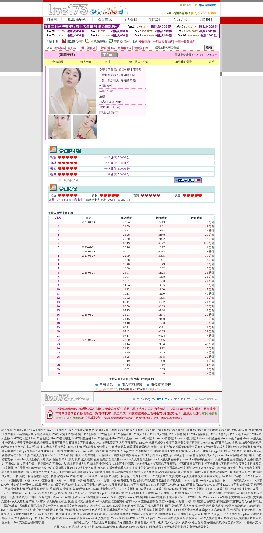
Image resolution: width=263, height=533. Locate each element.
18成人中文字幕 (226, 493)
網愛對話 (132, 446)
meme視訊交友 (250, 497)
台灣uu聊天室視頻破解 (245, 430)
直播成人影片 (13, 463)
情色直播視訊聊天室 (194, 430)
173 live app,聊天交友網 (115, 505)
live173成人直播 (122, 438)
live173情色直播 (81, 438)
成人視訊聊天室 (78, 430)
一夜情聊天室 (117, 446)
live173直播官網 (231, 476)
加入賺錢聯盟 (131, 384)
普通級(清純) (122, 41)
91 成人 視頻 (72, 459)
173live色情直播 (239, 434)
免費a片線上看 (191, 522)
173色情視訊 (91, 434)
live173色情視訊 (61, 438)
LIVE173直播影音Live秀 (16, 480)
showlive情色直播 (209, 438)
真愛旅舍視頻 (194, 476)
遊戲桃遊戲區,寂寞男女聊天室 (38, 505)
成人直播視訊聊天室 (142, 430)
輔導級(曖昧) (99, 41)
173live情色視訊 (178, 434)
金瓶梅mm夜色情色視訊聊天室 (237, 451)
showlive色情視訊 (187, 438)
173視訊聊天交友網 (174, 526)
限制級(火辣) (75, 41)
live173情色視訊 (40, 438)
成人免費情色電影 (154, 472)
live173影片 (191, 497)
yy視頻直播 (88, 526)
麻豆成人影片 (37, 501)
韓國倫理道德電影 (76, 472)
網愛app (181, 446)
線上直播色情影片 (124, 463)
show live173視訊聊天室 (103, 442)
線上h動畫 (67, 501)
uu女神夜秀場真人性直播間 (175, 467)
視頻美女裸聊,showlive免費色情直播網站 (100, 501)
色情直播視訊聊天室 (168, 430)
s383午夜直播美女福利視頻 (141, 467)
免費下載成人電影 (198, 472)
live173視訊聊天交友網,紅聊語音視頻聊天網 (28, 510)
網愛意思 (192, 446)
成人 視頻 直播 (90, 459)
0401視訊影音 (159, 497)
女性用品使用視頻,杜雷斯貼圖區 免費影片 (157, 505)
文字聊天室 (176, 497)
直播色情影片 (238, 459)
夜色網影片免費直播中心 (127, 472)
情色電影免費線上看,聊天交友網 (97, 514)
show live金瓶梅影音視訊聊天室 (238, 455)
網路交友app (18, 451)
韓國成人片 (23, 497)
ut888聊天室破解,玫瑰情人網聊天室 (79, 505)
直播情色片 (45, 463)
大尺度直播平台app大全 (133, 442)
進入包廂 (86, 62)
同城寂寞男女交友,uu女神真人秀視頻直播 (132, 510)
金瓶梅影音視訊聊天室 (25, 488)
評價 (144, 379)
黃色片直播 (222, 459)
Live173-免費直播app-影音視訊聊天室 (54, 493)
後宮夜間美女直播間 (191, 463)
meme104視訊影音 (67, 497)
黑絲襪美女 (44, 434)
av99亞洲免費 (244, 493)
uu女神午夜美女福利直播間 (244, 467)
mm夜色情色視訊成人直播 (214, 446)
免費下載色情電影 (53, 476)
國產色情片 (115, 522)
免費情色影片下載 (244, 472)
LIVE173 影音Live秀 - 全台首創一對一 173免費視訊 (212, 480)
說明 (211, 62)
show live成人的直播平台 (166, 459)
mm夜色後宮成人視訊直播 (26, 446)
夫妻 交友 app (177, 476)
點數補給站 (77, 20)
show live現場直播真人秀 (30, 459)
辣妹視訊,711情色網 (247, 505)
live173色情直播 (102, 438)
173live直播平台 (37, 430)
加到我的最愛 (183, 62)
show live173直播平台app (216, 442)
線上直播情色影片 (101, 463)
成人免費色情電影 (100, 472)
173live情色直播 (219, 434)
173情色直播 (107, 434)
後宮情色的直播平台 (165, 463)
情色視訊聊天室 (98, 430)
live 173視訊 (137, 526)
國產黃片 (128, 522)
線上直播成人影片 (78, 463)
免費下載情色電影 (30, 476)
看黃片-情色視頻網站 (214, 522)
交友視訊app (144, 463)
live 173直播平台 (57, 430)
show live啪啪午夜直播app (198, 459)
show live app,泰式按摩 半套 (209, 467)
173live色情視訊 (199, 434)
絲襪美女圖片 (27, 434)
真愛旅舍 (179, 518)
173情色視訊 (75, 434)
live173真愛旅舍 (207, 518)
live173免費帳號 (105, 526)
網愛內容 (144, 446)
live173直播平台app (184, 514)
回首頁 (52, 20)
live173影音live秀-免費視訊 (78, 480)
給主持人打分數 (139, 62)
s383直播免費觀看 (112, 467)
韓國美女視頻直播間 (187, 442)
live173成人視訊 (20, 438)
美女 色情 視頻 (55, 459)
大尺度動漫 (21, 501)
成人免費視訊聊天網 (13, 430)
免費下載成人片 (142, 476)
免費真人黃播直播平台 (54, 442)
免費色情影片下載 (221, 472)
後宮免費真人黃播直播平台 (221, 463)
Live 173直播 (215, 484)
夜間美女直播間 (79, 442)
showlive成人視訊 (143, 438)
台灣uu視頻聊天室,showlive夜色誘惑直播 (81, 510)
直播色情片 (30, 463)
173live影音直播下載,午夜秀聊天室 (54, 514)
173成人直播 (140, 434)
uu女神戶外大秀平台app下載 (47, 472)
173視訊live (123, 526)
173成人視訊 (59, 434)
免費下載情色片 (122, 476)
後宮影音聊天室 (176, 472)
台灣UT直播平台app (163, 446)
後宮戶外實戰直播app (60, 467)
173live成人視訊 (158, 434)
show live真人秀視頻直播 (135, 459)
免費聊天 (58, 62)
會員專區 (105, 20)
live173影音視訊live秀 (61, 484)
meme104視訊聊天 (90, 497)
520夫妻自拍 (160, 476)
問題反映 (206, 20)
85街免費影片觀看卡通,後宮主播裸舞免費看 (144, 514)
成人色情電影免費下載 (15, 472)
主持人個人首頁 (119, 379)
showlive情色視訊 (165, 438)
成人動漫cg (53, 501)
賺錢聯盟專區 (161, 384)
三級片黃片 (235, 522)
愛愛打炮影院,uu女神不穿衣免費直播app (183, 510)
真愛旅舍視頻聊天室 (142, 480)
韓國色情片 (142, 522)
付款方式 (180, 20)
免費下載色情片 (102, 476)
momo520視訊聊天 (139, 497)
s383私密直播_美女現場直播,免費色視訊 (234, 510)
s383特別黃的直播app (87, 467)
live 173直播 (161, 493)
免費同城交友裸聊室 (161, 442)
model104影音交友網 (114, 497)
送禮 (107, 62)
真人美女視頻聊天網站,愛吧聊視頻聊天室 (208, 505)
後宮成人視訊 (13, 442)
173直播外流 (250, 522)
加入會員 (130, 20)
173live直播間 (147, 518)
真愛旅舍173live (108, 518)
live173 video (206, 497)
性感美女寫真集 (110, 459)
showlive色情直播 (231, 438)
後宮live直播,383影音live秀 (175, 501)
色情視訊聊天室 (119, 430)
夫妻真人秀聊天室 (54, 446)
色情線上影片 (81, 522)
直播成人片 (59, 463)
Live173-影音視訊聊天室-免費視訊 (88, 446)
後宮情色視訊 (31, 442)
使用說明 (155, 20)
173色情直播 (124, 434)
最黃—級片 (157, 522)
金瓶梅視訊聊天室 (218, 430)
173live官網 (132, 493)
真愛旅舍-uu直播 (66, 518)
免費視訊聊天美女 (198, 526)
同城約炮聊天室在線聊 (132, 389)
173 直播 (38, 518)
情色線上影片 (99, 522)
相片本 (134, 379)
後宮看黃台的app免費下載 (30, 467)
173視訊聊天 (153, 526)
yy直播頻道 (73, 526)
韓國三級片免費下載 (43, 497)
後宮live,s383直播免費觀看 (141, 501)
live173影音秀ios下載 (78, 476)
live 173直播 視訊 (112, 484)
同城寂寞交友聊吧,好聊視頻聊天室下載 (216, 501)
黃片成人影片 (172, 522)
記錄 (151, 379)
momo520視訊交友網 (227, 497)
